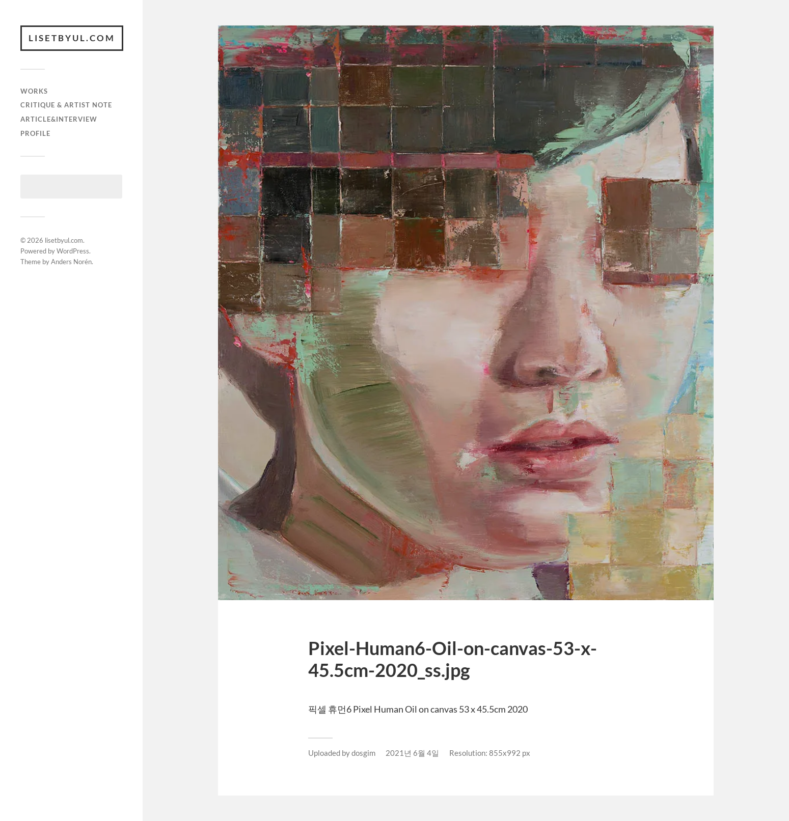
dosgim (363, 752)
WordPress (73, 251)
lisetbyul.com (72, 38)
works (34, 91)
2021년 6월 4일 (412, 752)
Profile (35, 133)
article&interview (58, 119)
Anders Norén (71, 262)
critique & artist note (66, 105)
